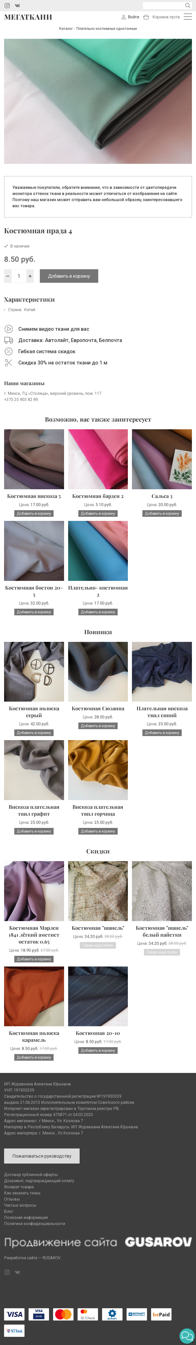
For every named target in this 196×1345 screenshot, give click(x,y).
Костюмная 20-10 (98, 1032)
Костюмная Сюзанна (98, 708)
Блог (8, 1211)
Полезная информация (26, 1217)
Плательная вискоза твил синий (162, 711)
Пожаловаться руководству (41, 1156)
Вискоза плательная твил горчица (97, 810)
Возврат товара (19, 1186)
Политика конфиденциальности (34, 1223)
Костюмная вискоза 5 (34, 495)
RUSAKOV (51, 1257)
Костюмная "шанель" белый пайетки (162, 931)
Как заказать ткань (22, 1193)
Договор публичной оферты (31, 1174)
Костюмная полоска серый (34, 711)
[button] (187, 1336)
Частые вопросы (20, 1205)
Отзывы (12, 1199)
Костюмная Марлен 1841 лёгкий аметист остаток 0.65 (34, 934)
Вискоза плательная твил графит (34, 810)
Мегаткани (28, 16)
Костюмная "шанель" (98, 927)
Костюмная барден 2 (98, 495)
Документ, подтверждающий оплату (39, 1180)
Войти (133, 17)
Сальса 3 (162, 495)
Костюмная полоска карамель (34, 1036)
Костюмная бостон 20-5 (34, 591)
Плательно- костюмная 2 (98, 591)
